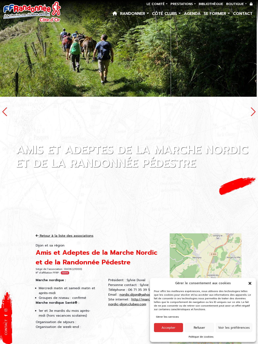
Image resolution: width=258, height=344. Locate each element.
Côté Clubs (165, 13)
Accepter (168, 327)
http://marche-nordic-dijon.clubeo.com (131, 302)
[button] (250, 283)
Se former (216, 13)
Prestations (182, 4)
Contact (243, 13)
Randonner (133, 13)
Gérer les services (167, 317)
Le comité (156, 4)
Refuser (199, 327)
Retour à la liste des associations (64, 235)
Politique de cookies (201, 337)
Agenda (192, 13)
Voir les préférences (234, 327)
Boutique (235, 4)
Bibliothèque (211, 4)
